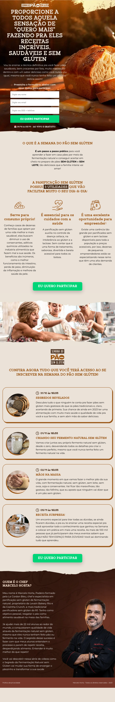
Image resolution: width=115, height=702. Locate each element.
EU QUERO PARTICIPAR (34, 118)
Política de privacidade (11, 683)
